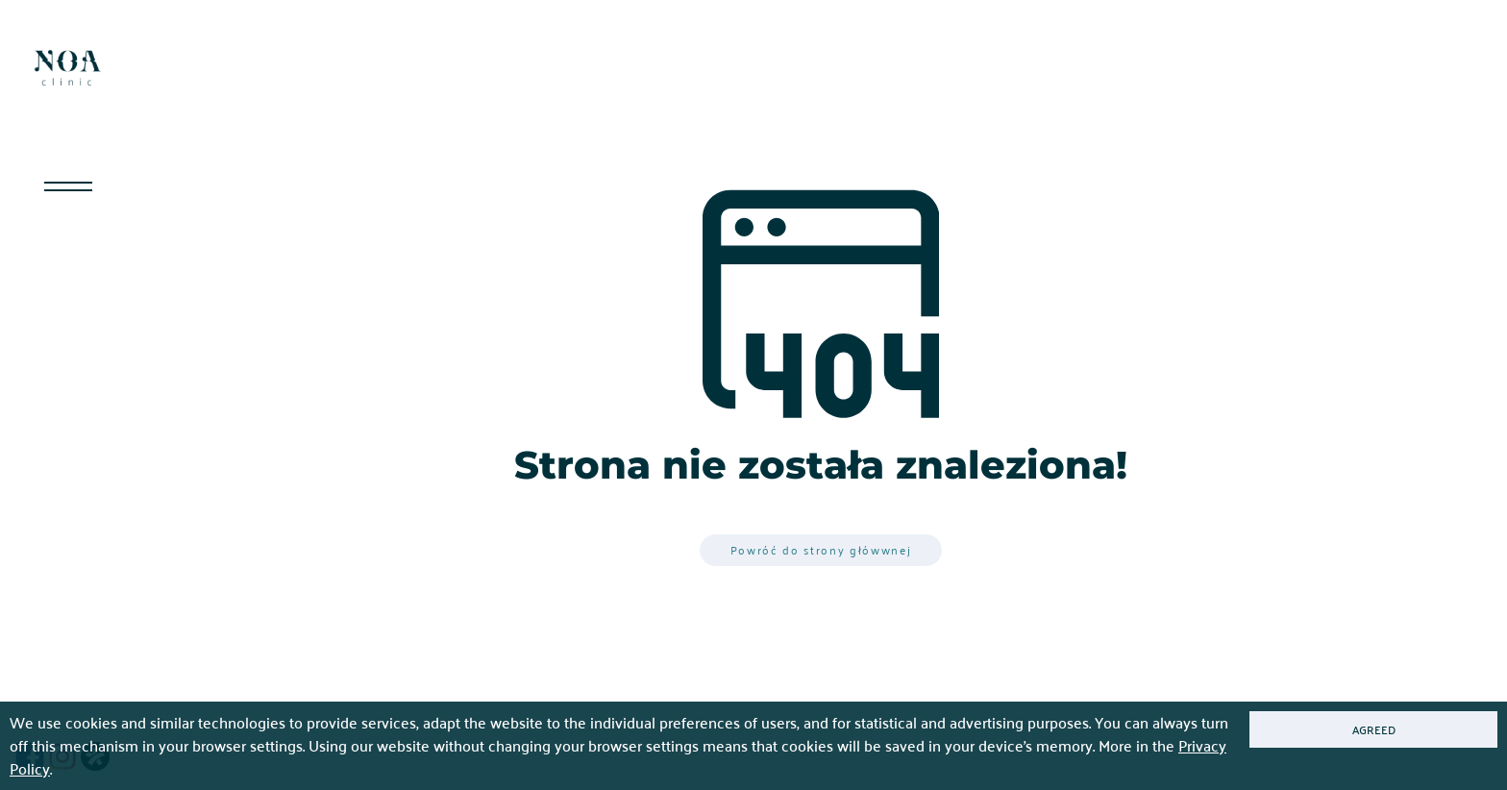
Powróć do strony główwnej (821, 550)
